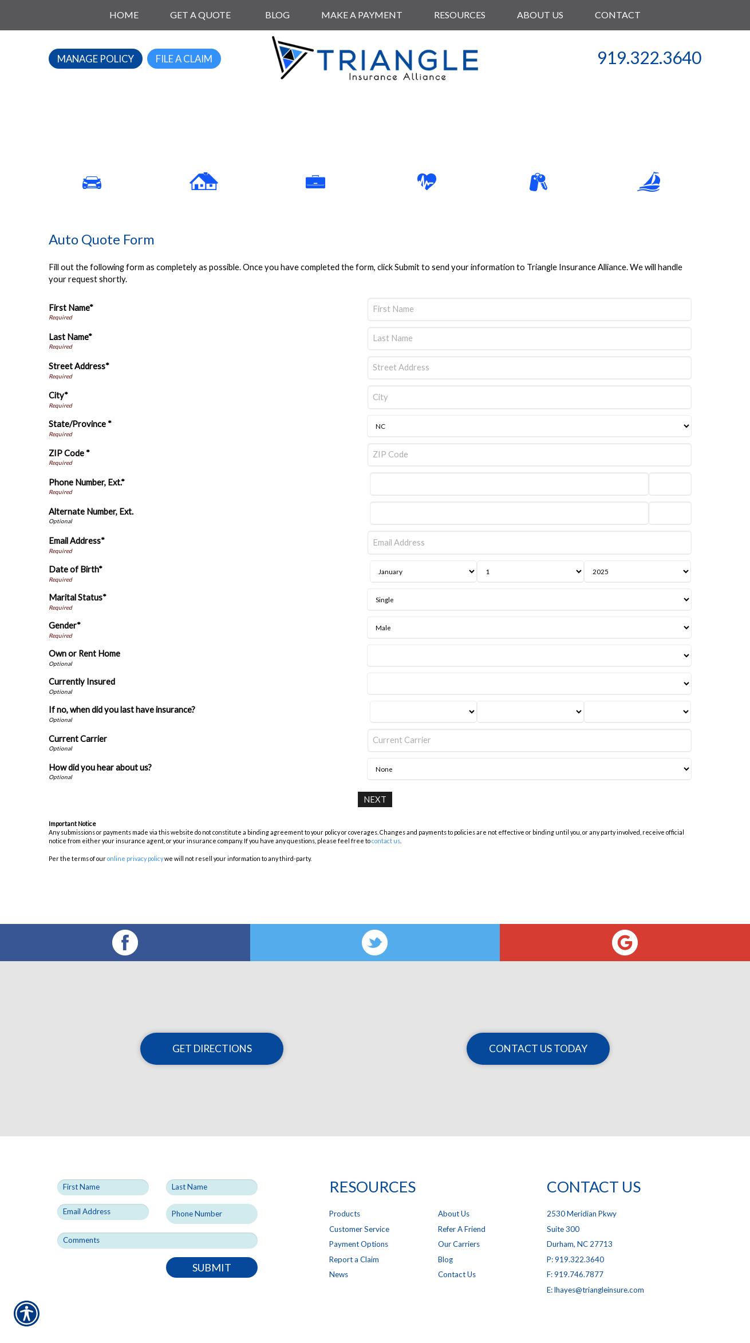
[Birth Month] (423, 597)
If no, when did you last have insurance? (122, 735)
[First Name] (530, 334)
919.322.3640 (649, 57)
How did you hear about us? (100, 792)
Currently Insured (82, 707)
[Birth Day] (530, 597)
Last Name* (70, 363)
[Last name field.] (212, 1160)
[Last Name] (530, 364)
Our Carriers (459, 1217)
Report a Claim (354, 1232)
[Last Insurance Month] (423, 737)
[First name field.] (103, 1160)
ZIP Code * (69, 478)
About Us (453, 1186)
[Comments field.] (157, 1214)
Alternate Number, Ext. (91, 537)
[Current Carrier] (530, 765)
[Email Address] (530, 568)
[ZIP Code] (530, 480)
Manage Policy (95, 59)
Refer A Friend (461, 1202)
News (338, 1248)
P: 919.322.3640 (575, 1232)
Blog (445, 1232)
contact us (386, 866)
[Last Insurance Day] (530, 737)
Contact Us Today (538, 1022)
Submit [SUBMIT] (211, 1240)
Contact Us (457, 1248)
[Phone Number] (509, 510)
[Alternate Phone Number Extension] (670, 539)
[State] (529, 451)
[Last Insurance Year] (637, 737)
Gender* (65, 651)
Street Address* (79, 392)
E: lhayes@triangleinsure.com (595, 1262)
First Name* (71, 333)
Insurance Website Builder (450, 1321)
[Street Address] (530, 393)
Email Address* (77, 566)
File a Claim (184, 59)
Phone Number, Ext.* (87, 507)
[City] (530, 422)
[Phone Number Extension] (670, 510)
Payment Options (358, 1217)
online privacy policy (135, 883)
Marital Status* (77, 623)
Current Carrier (78, 764)
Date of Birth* (75, 595)
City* (58, 421)
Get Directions (212, 1022)
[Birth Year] (637, 597)
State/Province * (80, 450)
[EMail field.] (103, 1185)
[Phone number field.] (212, 1187)
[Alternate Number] (509, 539)
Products (344, 1186)
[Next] (375, 825)
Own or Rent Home (84, 679)
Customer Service (359, 1202)
